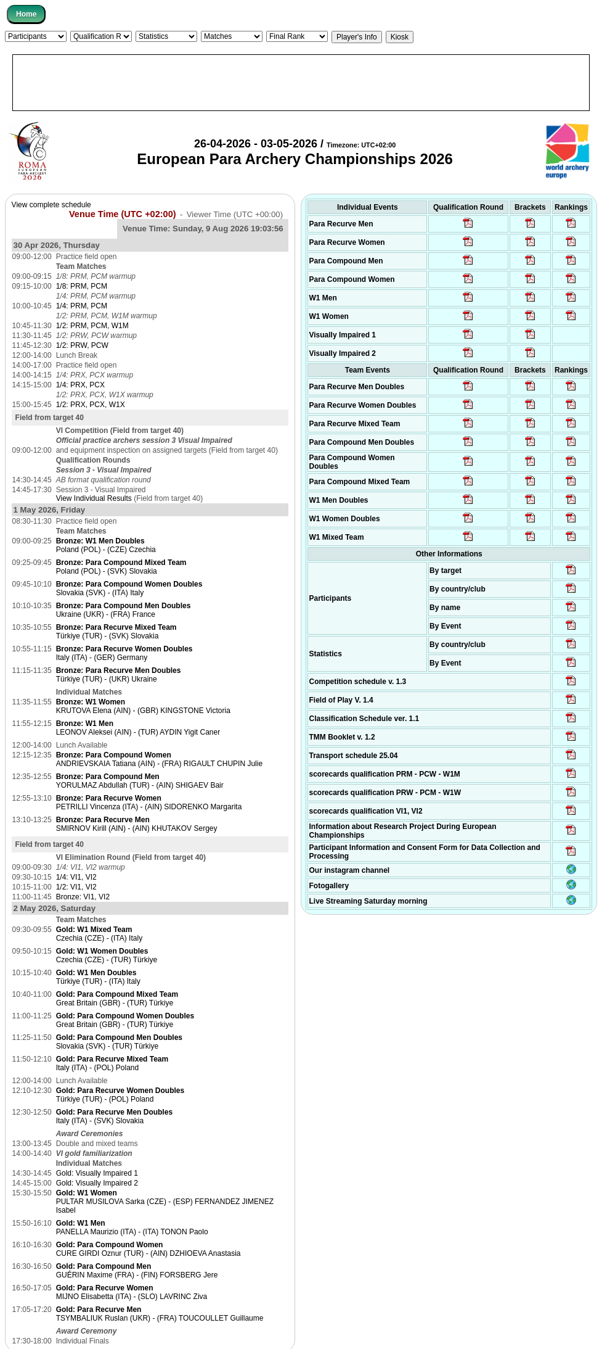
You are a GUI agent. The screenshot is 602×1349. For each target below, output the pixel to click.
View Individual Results (94, 498)
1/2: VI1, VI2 (76, 887)
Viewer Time (235, 214)
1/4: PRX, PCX (80, 385)
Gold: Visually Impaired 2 (97, 1183)
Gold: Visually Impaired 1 (97, 1173)
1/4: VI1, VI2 (76, 877)
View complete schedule (51, 204)
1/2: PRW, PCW (82, 345)
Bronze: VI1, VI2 (83, 897)
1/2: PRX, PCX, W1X (90, 404)
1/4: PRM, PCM (81, 306)
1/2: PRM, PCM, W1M (92, 325)
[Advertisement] (301, 82)
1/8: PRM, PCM (81, 286)
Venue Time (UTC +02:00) (122, 214)
